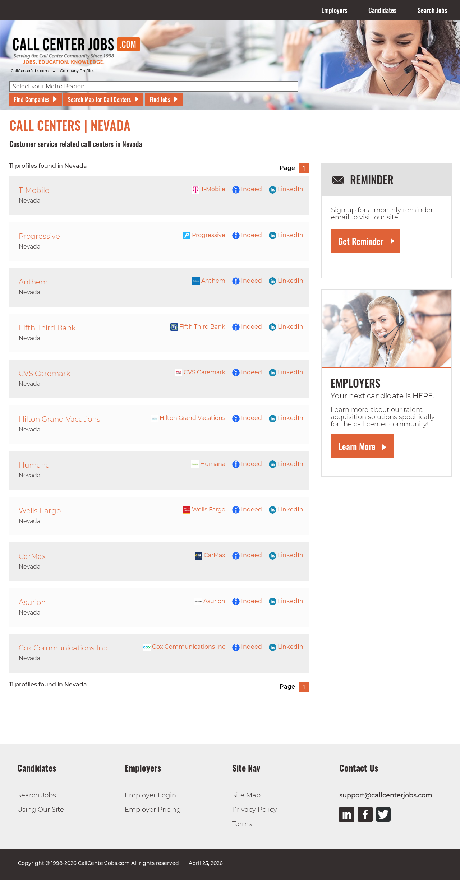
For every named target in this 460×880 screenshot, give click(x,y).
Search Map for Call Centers (99, 99)
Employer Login (150, 795)
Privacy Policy (254, 810)
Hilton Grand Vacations (188, 417)
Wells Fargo (204, 509)
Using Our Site (40, 810)
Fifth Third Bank (197, 326)
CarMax (210, 555)
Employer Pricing (153, 810)
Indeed (247, 189)
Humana (208, 463)
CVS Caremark (200, 372)
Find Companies (31, 99)
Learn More (357, 446)
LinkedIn (286, 189)
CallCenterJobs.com (30, 71)
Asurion (209, 601)
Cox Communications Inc (184, 646)
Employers (334, 10)
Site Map (246, 795)
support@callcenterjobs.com (385, 795)
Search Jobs (432, 10)
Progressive (204, 235)
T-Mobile (208, 189)
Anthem (208, 280)
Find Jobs (160, 99)
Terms (242, 824)
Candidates (382, 10)
